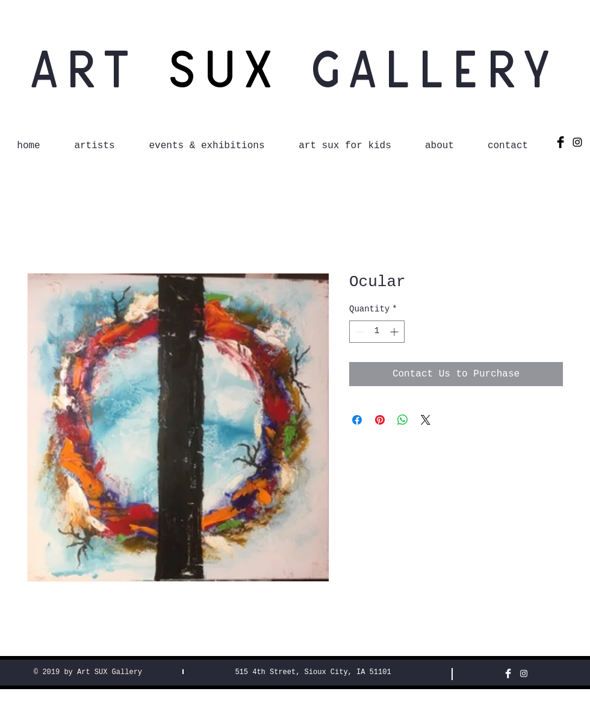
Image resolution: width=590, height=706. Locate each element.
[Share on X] (425, 420)
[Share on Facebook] (357, 420)
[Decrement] (358, 331)
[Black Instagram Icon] (577, 142)
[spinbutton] (377, 331)
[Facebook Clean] (508, 673)
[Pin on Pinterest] (380, 420)
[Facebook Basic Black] (560, 142)
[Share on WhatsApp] (403, 420)
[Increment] (395, 331)
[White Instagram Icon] (524, 673)
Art (97, 67)
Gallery (436, 67)
